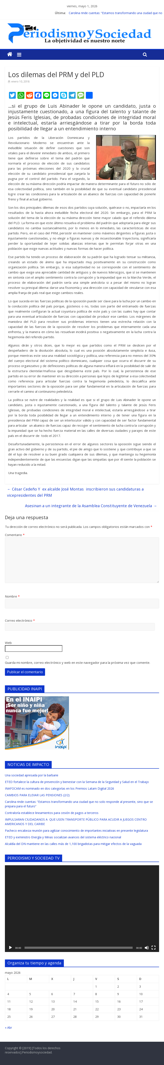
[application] (82, 908)
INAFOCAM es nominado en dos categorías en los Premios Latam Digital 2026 (59, 788)
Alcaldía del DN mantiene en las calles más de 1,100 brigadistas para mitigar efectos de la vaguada (73, 844)
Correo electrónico (20, 620)
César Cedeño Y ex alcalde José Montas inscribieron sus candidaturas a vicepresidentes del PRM (75, 492)
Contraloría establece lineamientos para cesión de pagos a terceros (51, 813)
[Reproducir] (10, 948)
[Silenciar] (147, 948)
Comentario (15, 535)
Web (8, 642)
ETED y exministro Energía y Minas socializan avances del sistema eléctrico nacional (63, 837)
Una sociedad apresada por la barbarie (31, 775)
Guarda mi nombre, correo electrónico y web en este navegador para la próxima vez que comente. (77, 662)
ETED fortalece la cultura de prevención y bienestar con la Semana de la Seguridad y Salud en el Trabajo (77, 782)
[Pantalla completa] (153, 948)
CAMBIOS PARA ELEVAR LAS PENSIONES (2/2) (37, 795)
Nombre (12, 596)
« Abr (8, 1027)
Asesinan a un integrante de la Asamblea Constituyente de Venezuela (91, 505)
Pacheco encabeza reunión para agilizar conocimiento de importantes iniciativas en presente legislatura (76, 830)
